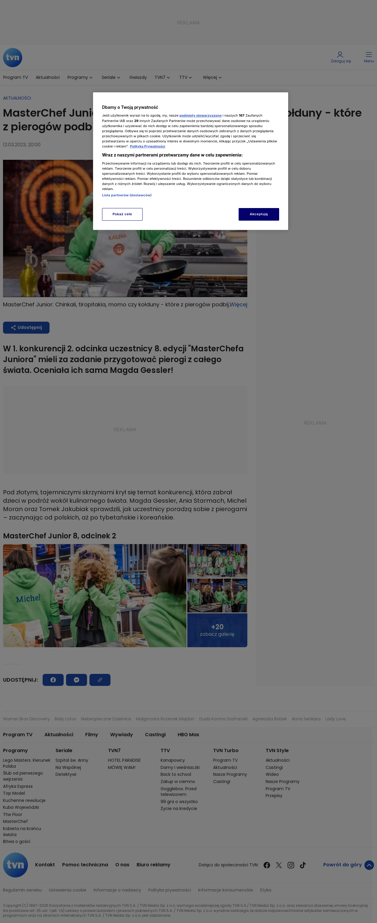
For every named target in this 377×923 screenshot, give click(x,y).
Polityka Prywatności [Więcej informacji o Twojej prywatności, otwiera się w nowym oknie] (147, 146)
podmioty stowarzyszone (200, 115)
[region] (190, 161)
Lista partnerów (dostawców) (127, 195)
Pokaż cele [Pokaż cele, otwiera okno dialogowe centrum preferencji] (122, 214)
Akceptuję (259, 214)
